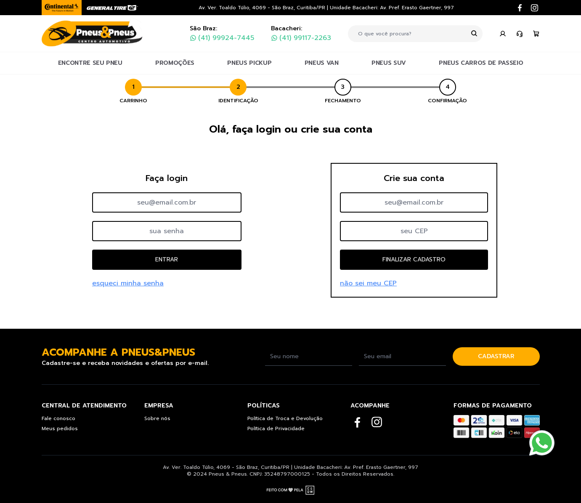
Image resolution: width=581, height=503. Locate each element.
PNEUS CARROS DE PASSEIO (481, 63)
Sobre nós (157, 418)
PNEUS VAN (322, 63)
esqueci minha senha (128, 283)
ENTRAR (166, 259)
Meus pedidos (60, 428)
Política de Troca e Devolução (285, 418)
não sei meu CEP (368, 283)
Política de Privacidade (276, 428)
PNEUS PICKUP (249, 63)
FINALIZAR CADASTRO (414, 259)
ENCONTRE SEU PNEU (90, 63)
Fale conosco (58, 418)
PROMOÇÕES (174, 63)
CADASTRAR (496, 356)
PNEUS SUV (388, 63)
